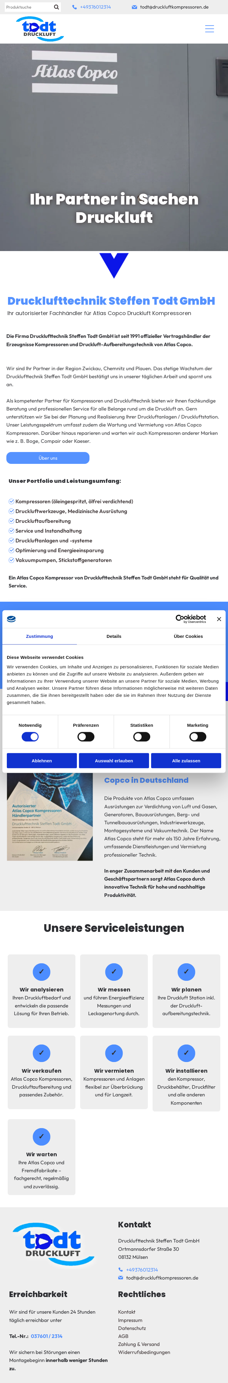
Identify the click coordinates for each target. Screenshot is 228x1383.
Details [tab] (114, 636)
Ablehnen (42, 760)
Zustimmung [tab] (39, 636)
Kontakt (126, 1312)
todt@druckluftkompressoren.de (174, 7)
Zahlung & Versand (139, 1344)
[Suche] (33, 7)
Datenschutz (132, 1328)
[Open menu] (209, 28)
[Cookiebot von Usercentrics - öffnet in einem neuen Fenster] (180, 619)
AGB (123, 1336)
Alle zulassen (186, 760)
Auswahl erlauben (114, 760)
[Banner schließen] (219, 619)
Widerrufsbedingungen (144, 1352)
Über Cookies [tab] (188, 636)
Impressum (130, 1320)
